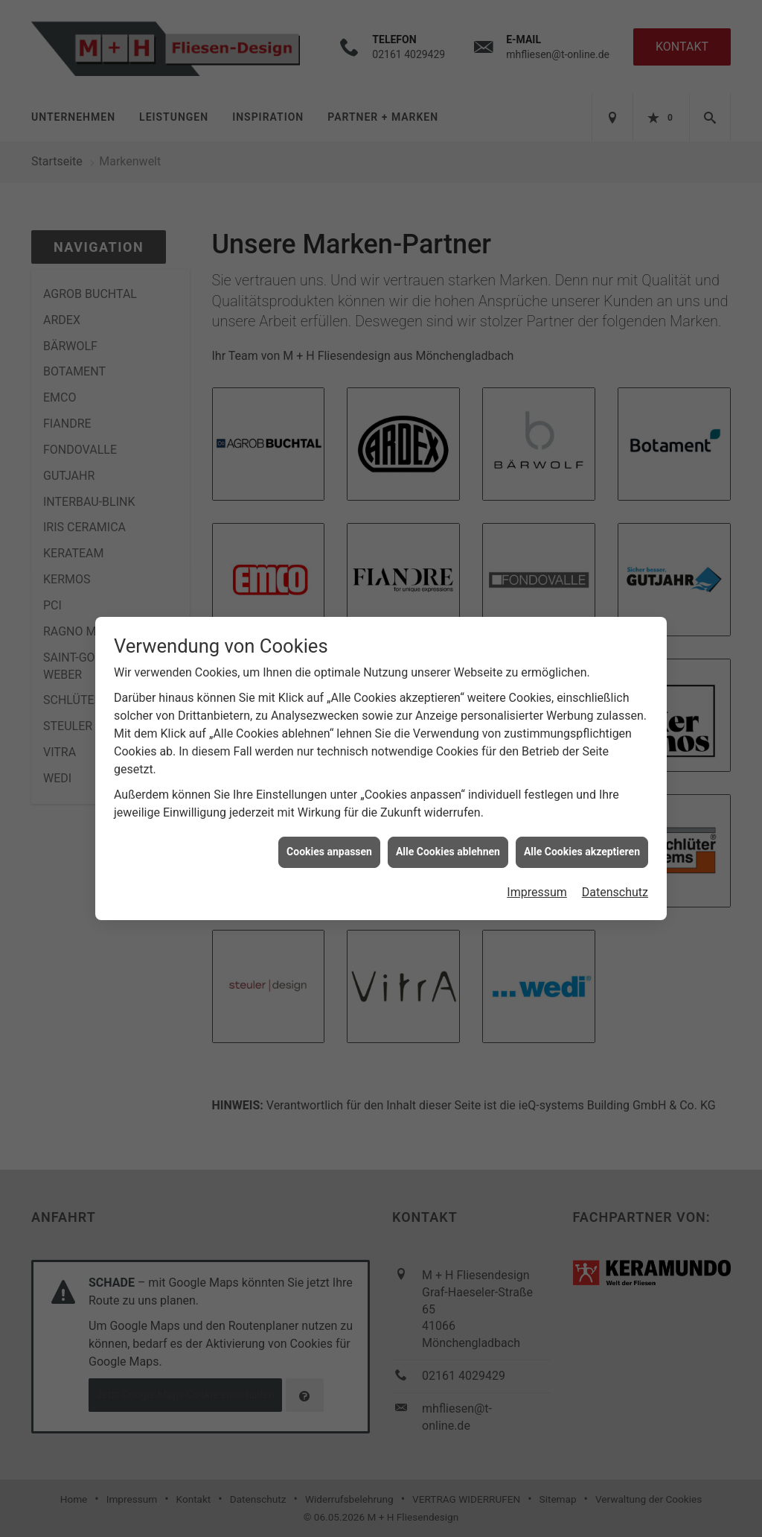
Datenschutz (615, 884)
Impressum (537, 884)
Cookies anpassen (329, 843)
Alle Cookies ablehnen (448, 843)
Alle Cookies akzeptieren (582, 843)
